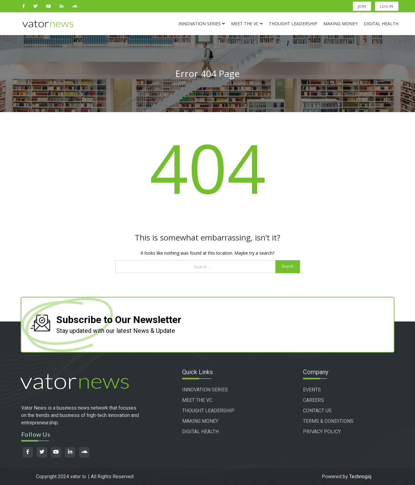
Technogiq (360, 476)
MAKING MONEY (200, 421)
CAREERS (313, 400)
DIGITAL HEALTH (200, 431)
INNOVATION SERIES (205, 390)
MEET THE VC (197, 400)
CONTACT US (317, 411)
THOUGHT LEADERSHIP (208, 411)
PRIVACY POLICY (322, 431)
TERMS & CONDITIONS (328, 421)
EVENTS (312, 390)
